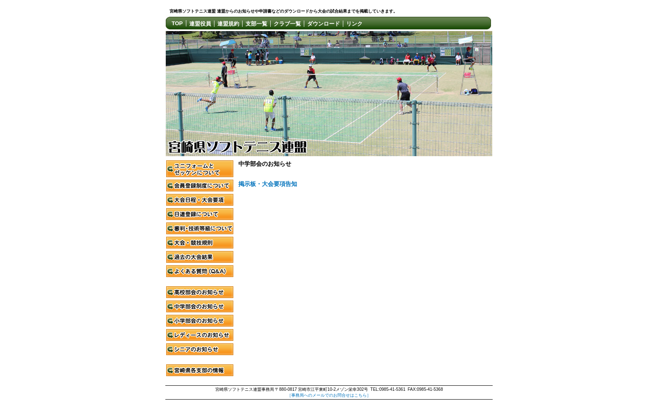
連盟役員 (200, 24)
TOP (177, 23)
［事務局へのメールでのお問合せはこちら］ (329, 395)
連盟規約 (228, 24)
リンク (354, 24)
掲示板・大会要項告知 (267, 184)
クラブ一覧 (287, 24)
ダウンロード (323, 24)
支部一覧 (256, 24)
